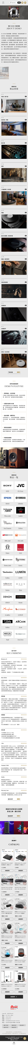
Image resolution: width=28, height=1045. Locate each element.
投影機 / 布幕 (4, 120)
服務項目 (14, 1025)
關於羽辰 (6, 1025)
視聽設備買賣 (15, 1033)
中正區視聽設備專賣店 (6, 1033)
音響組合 (3, 305)
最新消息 (6, 1027)
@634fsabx (10, 1013)
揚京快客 (13, 1037)
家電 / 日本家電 (5, 352)
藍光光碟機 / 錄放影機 (7, 236)
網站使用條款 (16, 1038)
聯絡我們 (14, 1027)
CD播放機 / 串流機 (6, 189)
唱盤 (2, 212)
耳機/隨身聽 (4, 282)
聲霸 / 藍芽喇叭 (5, 259)
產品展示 (22, 1025)
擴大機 (3, 143)
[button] (11, 18)
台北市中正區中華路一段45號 (13, 1022)
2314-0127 (8, 1017)
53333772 (8, 1019)
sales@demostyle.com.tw (13, 1020)
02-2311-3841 (9, 1015)
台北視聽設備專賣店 (17, 1032)
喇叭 (2, 166)
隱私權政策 (10, 1038)
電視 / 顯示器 (4, 96)
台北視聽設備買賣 (22, 1033)
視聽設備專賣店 (9, 1032)
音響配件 (3, 328)
